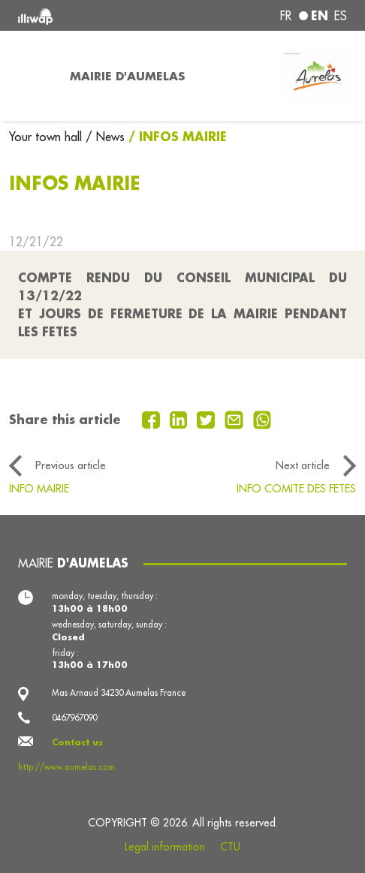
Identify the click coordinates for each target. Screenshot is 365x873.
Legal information (165, 846)
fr (285, 15)
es (340, 15)
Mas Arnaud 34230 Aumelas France (119, 693)
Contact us (77, 742)
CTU (230, 846)
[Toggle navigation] (30, 75)
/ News (105, 136)
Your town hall (47, 136)
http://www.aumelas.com (66, 767)
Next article (303, 465)
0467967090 (74, 717)
